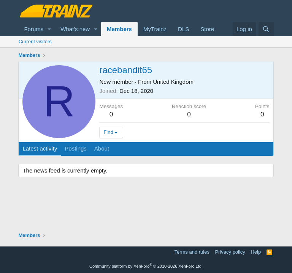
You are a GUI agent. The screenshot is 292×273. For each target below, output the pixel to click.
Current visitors (34, 41)
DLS (183, 29)
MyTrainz (155, 29)
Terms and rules (191, 252)
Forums (33, 29)
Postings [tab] (76, 148)
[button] (49, 29)
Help (256, 252)
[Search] (266, 29)
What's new (75, 29)
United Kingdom (173, 81)
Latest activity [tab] (39, 148)
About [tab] (101, 148)
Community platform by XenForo (146, 266)
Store (207, 29)
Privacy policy (230, 252)
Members (119, 29)
